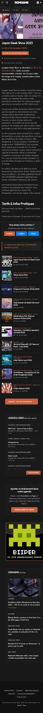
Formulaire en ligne (24, 509)
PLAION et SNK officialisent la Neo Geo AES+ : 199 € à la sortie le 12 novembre (24, 603)
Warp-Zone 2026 (20, 275)
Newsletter (9, 690)
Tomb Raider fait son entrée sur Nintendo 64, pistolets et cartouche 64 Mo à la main (24, 632)
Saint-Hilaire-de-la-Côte (11, 58)
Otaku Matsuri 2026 (21, 388)
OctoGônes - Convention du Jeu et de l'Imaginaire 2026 (26, 373)
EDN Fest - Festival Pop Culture (20, 428)
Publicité (11, 694)
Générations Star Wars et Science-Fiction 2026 (23, 317)
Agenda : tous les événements (21, 401)
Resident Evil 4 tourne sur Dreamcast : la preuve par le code (24, 644)
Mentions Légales (32, 690)
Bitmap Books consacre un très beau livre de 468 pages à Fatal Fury (24, 618)
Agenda (19, 705)
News (24, 705)
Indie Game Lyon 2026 (22, 360)
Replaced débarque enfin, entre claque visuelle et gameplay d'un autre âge (23, 656)
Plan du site (21, 697)
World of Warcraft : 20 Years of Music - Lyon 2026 (26, 345)
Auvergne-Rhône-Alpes (27, 58)
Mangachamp (13, 442)
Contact (19, 690)
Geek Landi (12, 456)
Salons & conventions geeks (15, 53)
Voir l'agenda (33, 473)
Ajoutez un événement (26, 694)
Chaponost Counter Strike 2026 (26, 289)
